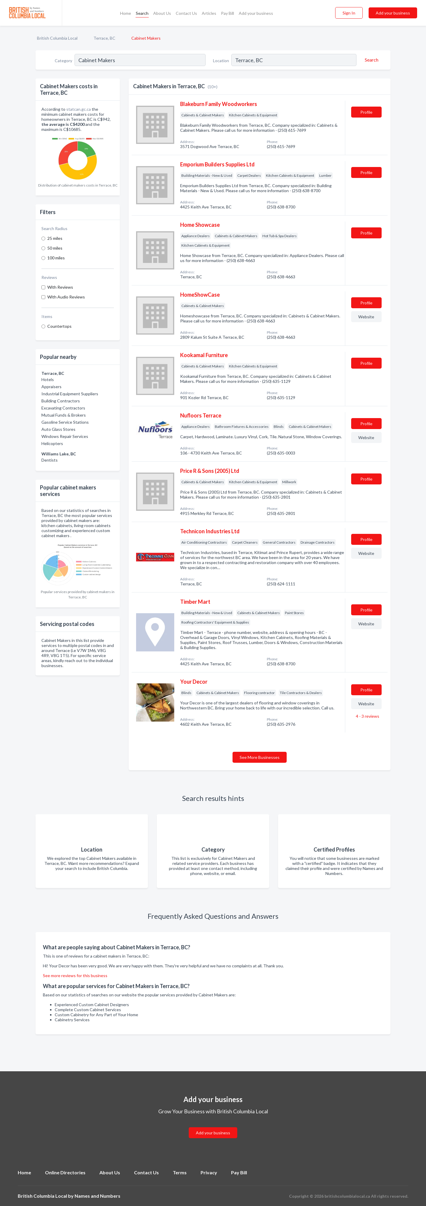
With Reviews (60, 287)
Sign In (349, 12)
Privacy (209, 1172)
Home (125, 13)
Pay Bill (227, 13)
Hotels (47, 379)
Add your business (256, 13)
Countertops (59, 326)
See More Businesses (260, 757)
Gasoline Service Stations (65, 422)
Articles (209, 13)
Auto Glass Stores (58, 429)
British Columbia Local (57, 38)
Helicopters (52, 443)
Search (142, 13)
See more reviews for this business (75, 975)
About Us (162, 13)
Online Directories (65, 1172)
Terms (180, 1172)
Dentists (49, 460)
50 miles (54, 247)
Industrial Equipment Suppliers (69, 393)
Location (221, 60)
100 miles (56, 257)
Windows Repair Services (64, 436)
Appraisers (51, 386)
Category (63, 60)
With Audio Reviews (66, 296)
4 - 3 (367, 716)
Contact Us (186, 13)
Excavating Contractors (63, 407)
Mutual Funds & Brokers (63, 414)
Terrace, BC (104, 38)
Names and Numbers (97, 1196)
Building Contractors (60, 400)
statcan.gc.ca (78, 109)
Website (366, 316)
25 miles (54, 238)
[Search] (370, 60)
